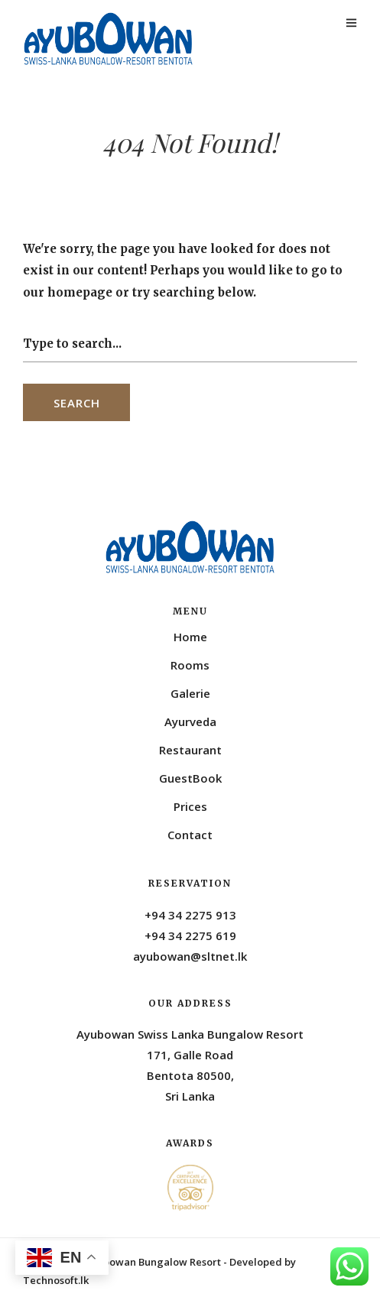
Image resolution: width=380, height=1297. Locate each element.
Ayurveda (190, 721)
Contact (190, 834)
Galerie (190, 693)
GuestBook (190, 778)
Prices (190, 806)
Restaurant (190, 749)
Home (190, 636)
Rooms (190, 665)
